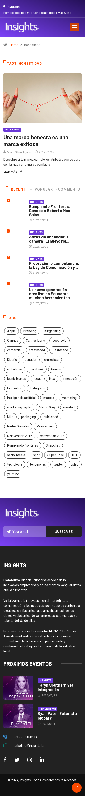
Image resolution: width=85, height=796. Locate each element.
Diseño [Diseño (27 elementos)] (12, 359)
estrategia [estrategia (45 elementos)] (14, 369)
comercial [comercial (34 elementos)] (14, 350)
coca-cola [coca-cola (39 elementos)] (59, 340)
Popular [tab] (42, 189)
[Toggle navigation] (74, 27)
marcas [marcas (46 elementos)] (48, 398)
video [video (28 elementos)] (74, 464)
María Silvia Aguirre (19, 152)
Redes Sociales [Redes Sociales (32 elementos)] (18, 426)
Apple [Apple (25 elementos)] (11, 331)
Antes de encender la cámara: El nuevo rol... (49, 238)
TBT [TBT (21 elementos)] (74, 455)
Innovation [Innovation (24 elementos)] (14, 388)
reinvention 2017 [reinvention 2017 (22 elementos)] (52, 436)
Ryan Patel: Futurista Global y (57, 715)
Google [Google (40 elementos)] (56, 369)
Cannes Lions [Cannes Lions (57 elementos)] (35, 340)
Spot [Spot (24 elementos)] (36, 455)
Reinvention (47, 708)
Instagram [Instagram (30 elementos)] (37, 388)
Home (14, 45)
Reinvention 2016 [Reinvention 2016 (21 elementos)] (19, 436)
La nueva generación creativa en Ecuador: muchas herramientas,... (51, 293)
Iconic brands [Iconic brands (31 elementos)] (16, 379)
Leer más (12, 171)
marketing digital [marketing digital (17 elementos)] (19, 407)
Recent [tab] (16, 189)
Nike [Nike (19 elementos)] (10, 417)
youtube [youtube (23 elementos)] (13, 474)
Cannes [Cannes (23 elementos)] (12, 340)
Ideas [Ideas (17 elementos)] (37, 379)
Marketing (12, 129)
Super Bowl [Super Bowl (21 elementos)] (55, 455)
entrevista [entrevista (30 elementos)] (51, 359)
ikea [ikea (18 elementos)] (52, 379)
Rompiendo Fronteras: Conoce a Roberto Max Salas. (37, 13)
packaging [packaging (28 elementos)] (28, 417)
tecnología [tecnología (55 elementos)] (14, 464)
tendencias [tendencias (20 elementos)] (38, 464)
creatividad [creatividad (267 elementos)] (37, 350)
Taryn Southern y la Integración (55, 687)
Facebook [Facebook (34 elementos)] (37, 369)
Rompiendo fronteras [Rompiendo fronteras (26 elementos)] (22, 445)
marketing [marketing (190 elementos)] (69, 398)
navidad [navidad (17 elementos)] (69, 407)
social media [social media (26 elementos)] (16, 455)
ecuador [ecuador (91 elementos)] (30, 359)
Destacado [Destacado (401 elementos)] (60, 350)
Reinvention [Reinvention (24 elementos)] (45, 426)
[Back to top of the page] (76, 787)
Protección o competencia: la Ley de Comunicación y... (54, 265)
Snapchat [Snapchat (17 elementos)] (53, 445)
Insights (36, 202)
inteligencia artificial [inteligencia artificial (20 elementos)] (21, 398)
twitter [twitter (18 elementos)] (58, 464)
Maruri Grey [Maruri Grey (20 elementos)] (47, 407)
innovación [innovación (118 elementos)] (70, 379)
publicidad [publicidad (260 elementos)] (51, 417)
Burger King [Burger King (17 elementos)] (52, 331)
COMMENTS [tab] (68, 189)
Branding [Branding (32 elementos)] (29, 331)
